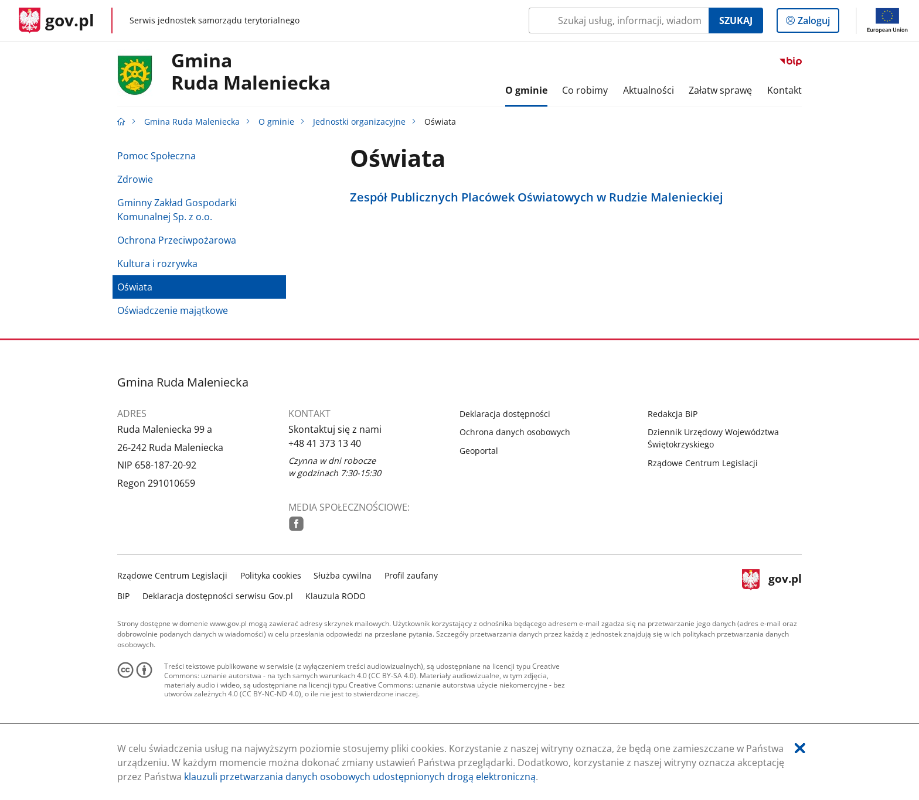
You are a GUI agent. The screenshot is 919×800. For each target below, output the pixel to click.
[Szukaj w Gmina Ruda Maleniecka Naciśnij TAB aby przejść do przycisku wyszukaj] (619, 20)
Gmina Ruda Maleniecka (192, 121)
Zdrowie (135, 179)
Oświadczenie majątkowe (172, 310)
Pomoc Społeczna (156, 155)
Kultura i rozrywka (157, 263)
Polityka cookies (270, 575)
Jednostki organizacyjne (359, 121)
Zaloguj (817, 23)
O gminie (276, 121)
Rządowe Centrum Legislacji (703, 463)
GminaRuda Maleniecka (251, 72)
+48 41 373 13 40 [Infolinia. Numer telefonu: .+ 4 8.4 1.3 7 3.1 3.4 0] (324, 443)
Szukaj (736, 20)
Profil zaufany (411, 575)
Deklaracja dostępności (505, 413)
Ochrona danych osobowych (515, 431)
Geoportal (479, 450)
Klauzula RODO (335, 595)
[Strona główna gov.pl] (56, 20)
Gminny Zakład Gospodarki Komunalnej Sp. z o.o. (177, 209)
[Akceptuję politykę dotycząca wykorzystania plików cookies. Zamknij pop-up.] (800, 748)
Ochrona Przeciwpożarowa (176, 240)
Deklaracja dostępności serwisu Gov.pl (217, 595)
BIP (123, 595)
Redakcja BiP (672, 413)
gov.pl (772, 584)
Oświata (134, 287)
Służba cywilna (343, 575)
